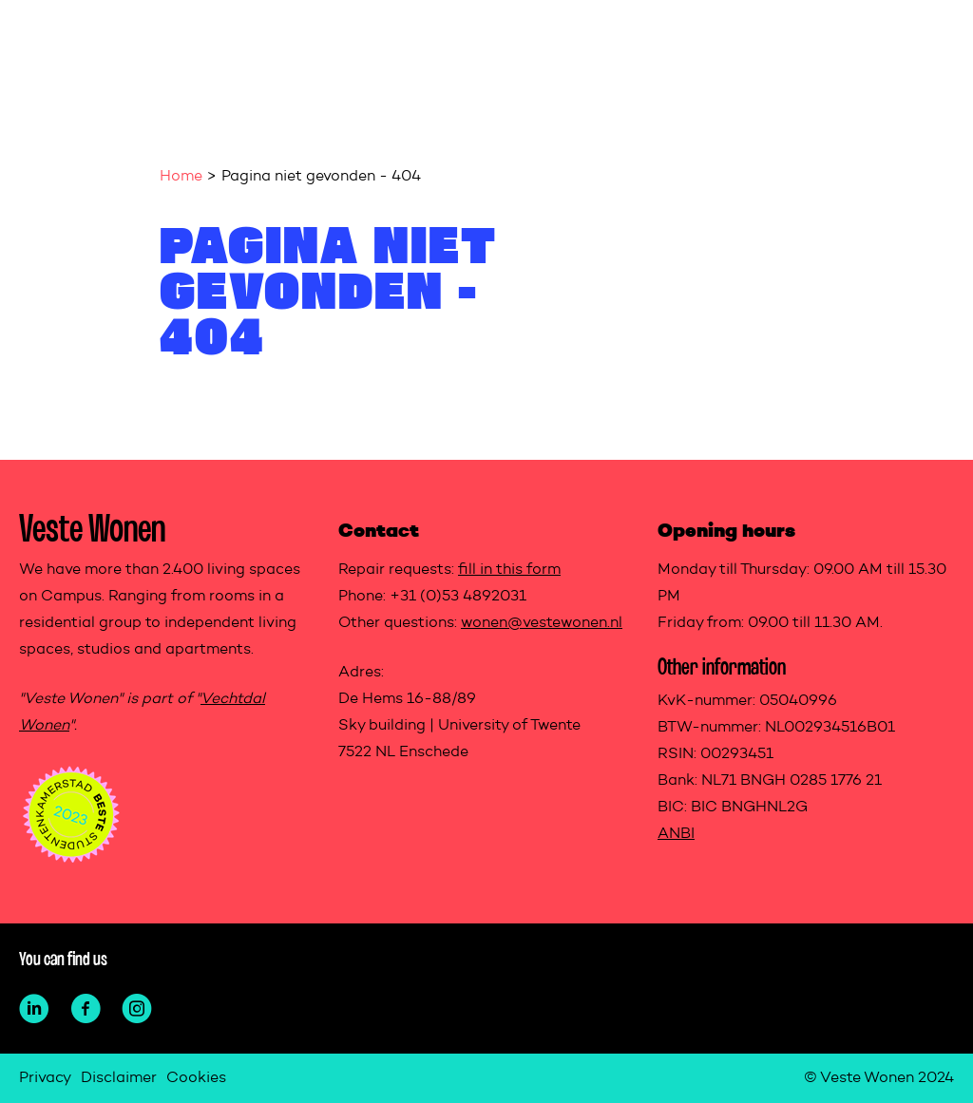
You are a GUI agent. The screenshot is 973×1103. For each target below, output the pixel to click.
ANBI (676, 834)
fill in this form (509, 570)
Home (181, 176)
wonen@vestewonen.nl (541, 623)
